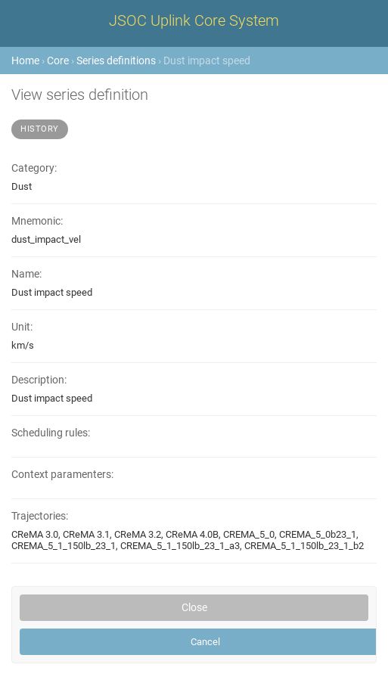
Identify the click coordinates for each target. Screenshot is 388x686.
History (39, 129)
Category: (34, 168)
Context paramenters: (62, 474)
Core (58, 60)
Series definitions (116, 60)
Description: (39, 380)
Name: (26, 274)
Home (25, 60)
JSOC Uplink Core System (194, 20)
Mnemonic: (37, 221)
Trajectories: (39, 516)
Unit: (22, 327)
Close (194, 607)
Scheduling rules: (50, 433)
